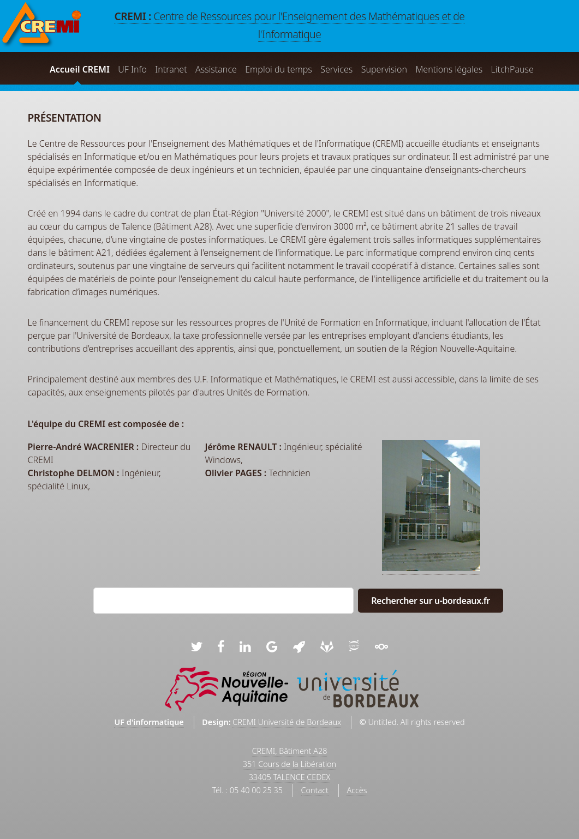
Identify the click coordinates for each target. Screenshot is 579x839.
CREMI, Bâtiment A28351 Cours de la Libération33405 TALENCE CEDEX (289, 764)
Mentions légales (448, 69)
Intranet (171, 69)
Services (336, 69)
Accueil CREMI (80, 69)
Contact (315, 790)
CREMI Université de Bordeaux (286, 722)
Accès (357, 790)
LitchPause (512, 69)
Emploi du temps (278, 69)
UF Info (132, 69)
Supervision (384, 69)
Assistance (216, 69)
